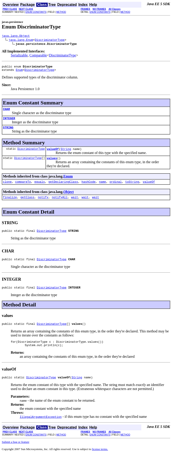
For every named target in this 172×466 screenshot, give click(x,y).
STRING (8, 131)
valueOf (53, 154)
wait (74, 204)
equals (39, 188)
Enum (19, 72)
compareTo (23, 188)
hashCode (88, 188)
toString (132, 188)
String (66, 154)
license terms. (100, 460)
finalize (10, 204)
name (102, 188)
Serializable (19, 56)
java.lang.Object (16, 36)
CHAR (6, 112)
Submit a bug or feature (15, 453)
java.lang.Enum (21, 40)
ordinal (116, 188)
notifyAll (59, 204)
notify (43, 204)
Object (68, 198)
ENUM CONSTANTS (36, 12)
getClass (27, 204)
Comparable (38, 56)
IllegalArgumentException (41, 428)
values (52, 163)
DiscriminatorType (50, 40)
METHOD (61, 12)
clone (7, 188)
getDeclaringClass (63, 188)
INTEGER (9, 121)
